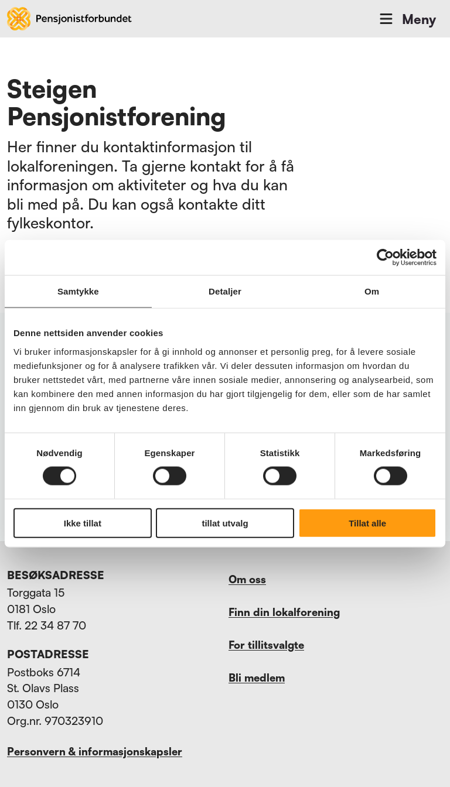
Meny (406, 19)
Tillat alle (367, 523)
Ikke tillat (82, 523)
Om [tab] (371, 291)
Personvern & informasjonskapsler (94, 751)
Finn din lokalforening (284, 611)
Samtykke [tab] (78, 291)
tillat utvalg (225, 523)
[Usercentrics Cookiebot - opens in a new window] (385, 257)
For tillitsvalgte (266, 644)
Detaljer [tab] (225, 291)
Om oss (247, 579)
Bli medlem (257, 677)
